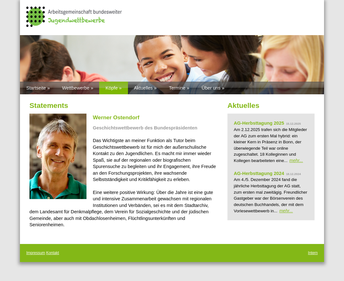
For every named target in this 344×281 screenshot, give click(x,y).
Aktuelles (143, 88)
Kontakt (52, 253)
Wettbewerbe (75, 88)
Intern (313, 253)
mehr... (296, 160)
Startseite (36, 88)
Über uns (211, 88)
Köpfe (111, 88)
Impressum (35, 253)
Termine (177, 88)
